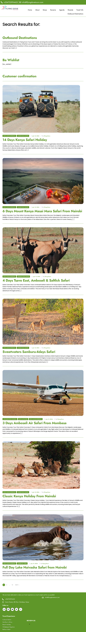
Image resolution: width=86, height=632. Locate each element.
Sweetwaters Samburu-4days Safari (29, 351)
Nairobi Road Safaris (23, 136)
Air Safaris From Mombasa (10, 419)
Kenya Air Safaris (23, 419)
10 (12, 585)
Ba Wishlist (11, 60)
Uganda (61, 10)
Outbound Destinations (75, 14)
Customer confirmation (19, 76)
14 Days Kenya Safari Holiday (25, 139)
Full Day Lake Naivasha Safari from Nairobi (35, 567)
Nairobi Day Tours (22, 563)
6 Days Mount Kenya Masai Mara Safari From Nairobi (42, 211)
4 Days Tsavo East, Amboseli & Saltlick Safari (36, 280)
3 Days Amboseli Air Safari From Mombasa (34, 423)
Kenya (45, 10)
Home (30, 10)
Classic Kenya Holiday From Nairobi (29, 496)
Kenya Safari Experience (9, 136)
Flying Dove (47, 136)
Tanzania (53, 10)
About (37, 10)
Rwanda (70, 10)
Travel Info (79, 10)
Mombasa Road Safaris (23, 276)
